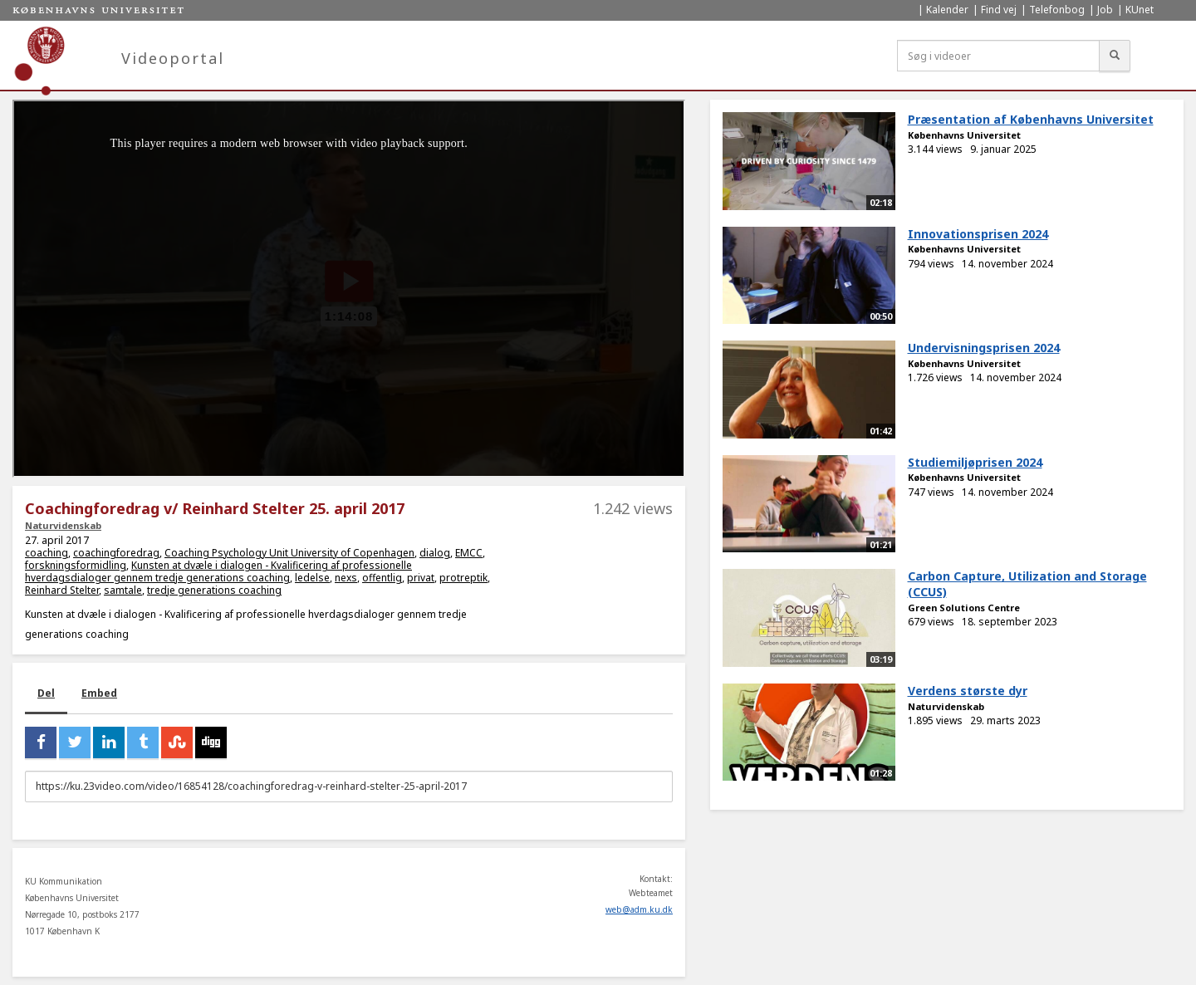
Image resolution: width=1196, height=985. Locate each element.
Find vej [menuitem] (999, 9)
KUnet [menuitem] (1139, 9)
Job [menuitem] (1105, 9)
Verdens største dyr (967, 690)
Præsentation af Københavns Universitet (1031, 119)
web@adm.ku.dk (639, 909)
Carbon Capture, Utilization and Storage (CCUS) (1027, 584)
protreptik (463, 578)
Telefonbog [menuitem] (1057, 9)
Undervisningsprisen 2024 (984, 347)
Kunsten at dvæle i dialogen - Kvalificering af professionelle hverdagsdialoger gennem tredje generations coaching (218, 571)
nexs (346, 578)
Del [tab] (46, 693)
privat (420, 578)
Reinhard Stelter (62, 590)
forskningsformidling (75, 565)
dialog (434, 553)
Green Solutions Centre (964, 607)
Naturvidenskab (63, 525)
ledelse (312, 578)
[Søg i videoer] (998, 55)
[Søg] (1114, 55)
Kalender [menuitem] (947, 9)
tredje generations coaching (214, 590)
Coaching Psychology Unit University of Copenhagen (289, 553)
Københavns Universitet (964, 135)
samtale (123, 590)
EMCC (469, 553)
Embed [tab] (99, 693)
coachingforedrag (116, 553)
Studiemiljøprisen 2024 (975, 462)
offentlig (382, 578)
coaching (46, 553)
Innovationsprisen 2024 (978, 234)
